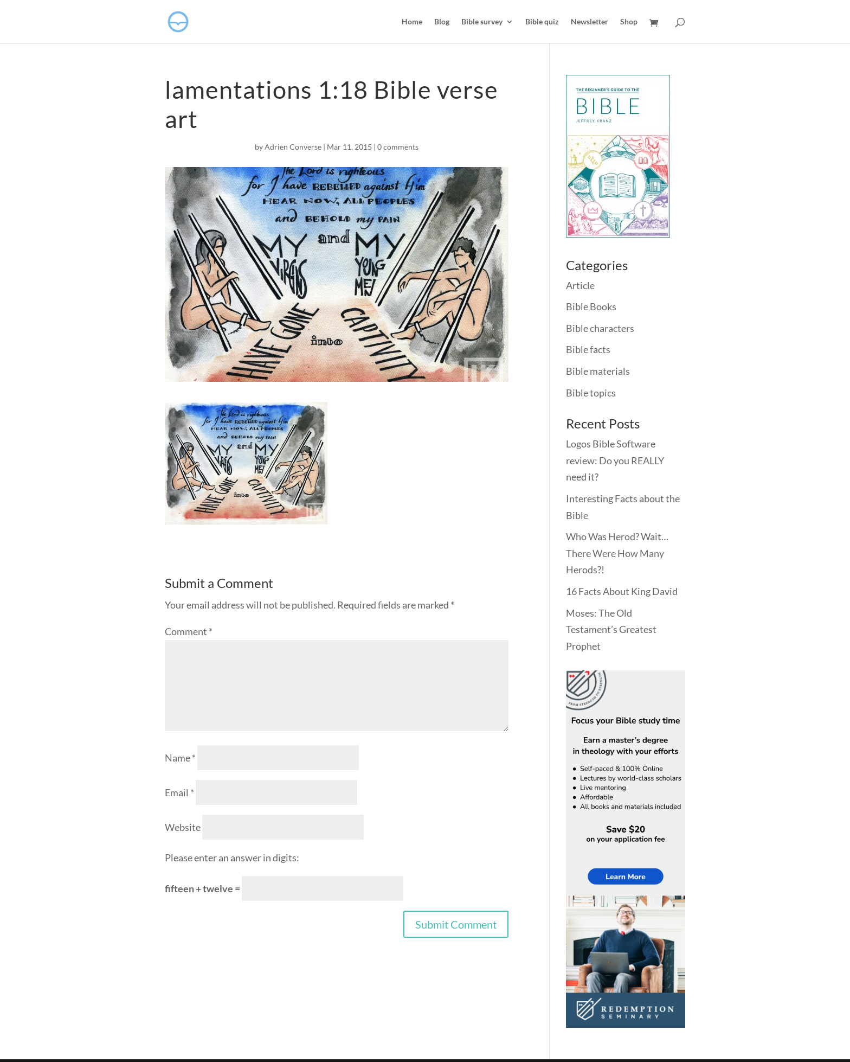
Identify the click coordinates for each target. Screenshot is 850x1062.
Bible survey (482, 22)
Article (580, 285)
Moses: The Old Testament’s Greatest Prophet (611, 629)
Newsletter (589, 22)
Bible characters (600, 328)
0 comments (397, 146)
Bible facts (588, 349)
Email (179, 792)
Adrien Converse (293, 146)
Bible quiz (542, 22)
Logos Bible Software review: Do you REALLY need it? (615, 460)
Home (412, 22)
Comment (188, 631)
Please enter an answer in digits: (232, 857)
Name (180, 758)
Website (183, 827)
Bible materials (598, 371)
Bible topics (591, 393)
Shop (629, 22)
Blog (441, 22)
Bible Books (591, 306)
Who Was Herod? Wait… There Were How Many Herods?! (617, 552)
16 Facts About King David (622, 591)
